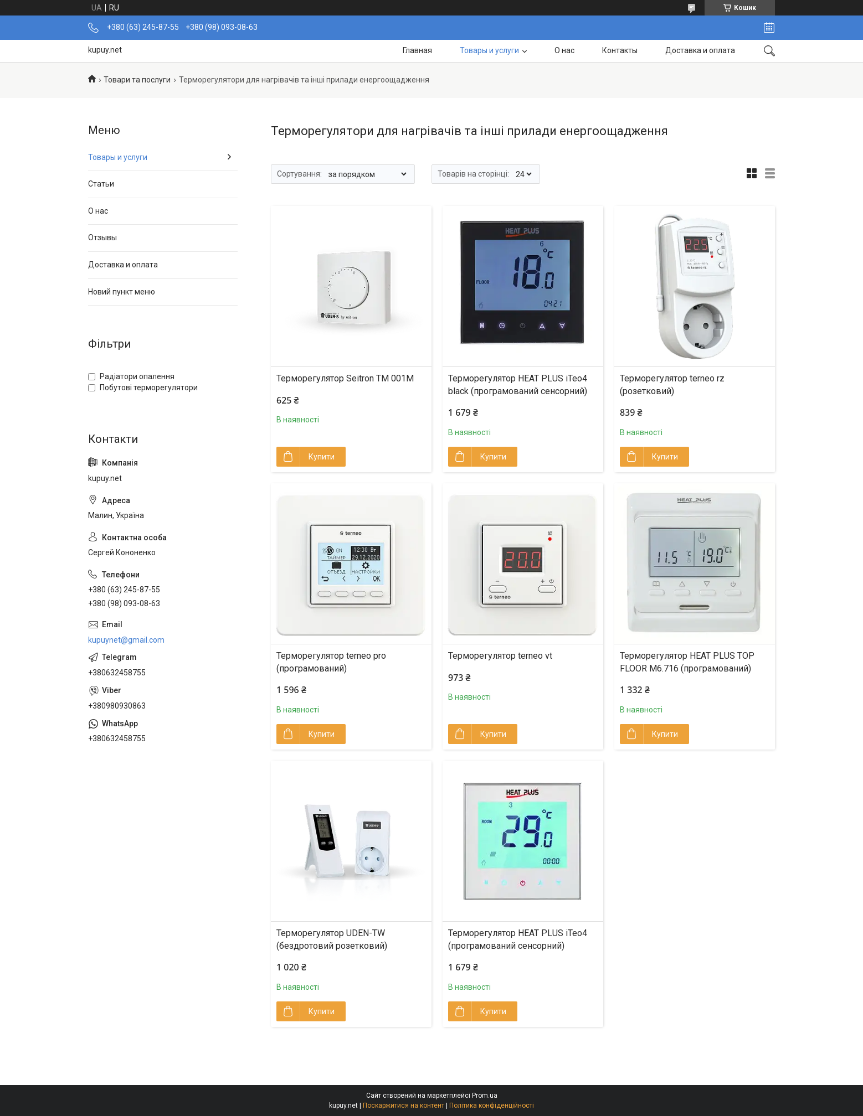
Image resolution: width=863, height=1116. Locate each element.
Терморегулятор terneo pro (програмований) (331, 661)
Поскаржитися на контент (403, 1105)
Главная (417, 50)
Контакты (620, 50)
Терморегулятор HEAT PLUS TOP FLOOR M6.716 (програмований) (687, 661)
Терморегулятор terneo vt (500, 655)
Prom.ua (484, 1095)
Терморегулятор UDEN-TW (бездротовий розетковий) (331, 939)
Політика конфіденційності (491, 1105)
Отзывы (102, 237)
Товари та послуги (137, 79)
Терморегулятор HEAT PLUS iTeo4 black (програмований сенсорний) (517, 384)
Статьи (101, 183)
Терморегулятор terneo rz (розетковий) (672, 384)
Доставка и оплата (700, 50)
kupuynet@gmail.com (126, 640)
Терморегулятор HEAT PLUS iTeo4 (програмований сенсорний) (517, 939)
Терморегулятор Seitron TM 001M (345, 378)
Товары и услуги (489, 50)
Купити (322, 456)
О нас (564, 50)
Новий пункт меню (121, 291)
